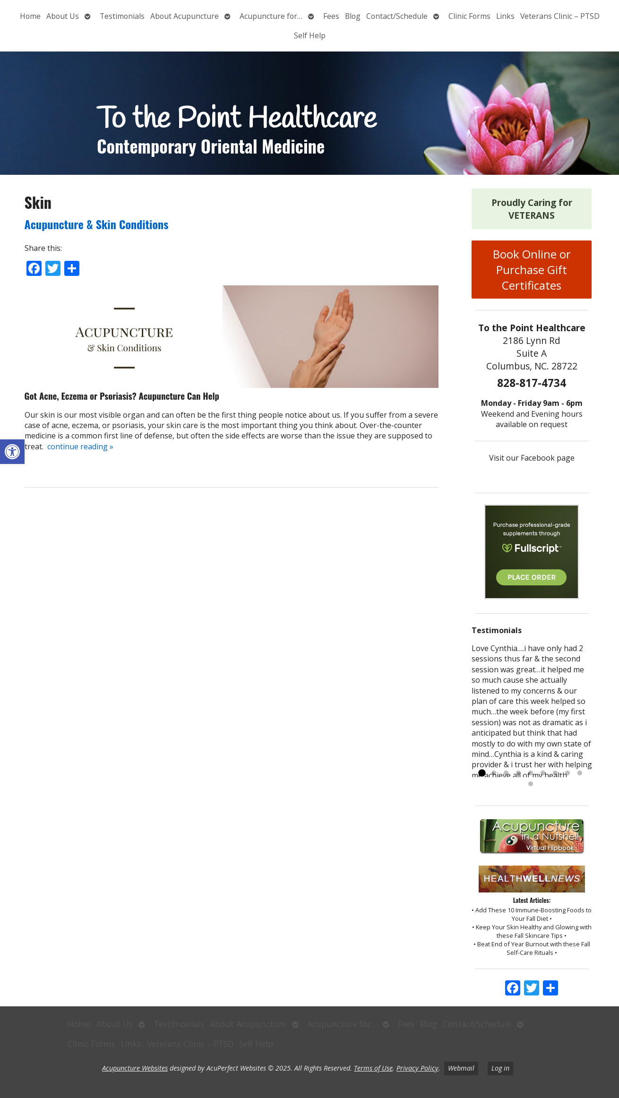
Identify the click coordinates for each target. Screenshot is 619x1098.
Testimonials (122, 16)
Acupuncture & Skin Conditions (97, 223)
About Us (62, 16)
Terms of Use (373, 1068)
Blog (353, 16)
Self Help (310, 35)
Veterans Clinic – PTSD (560, 16)
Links (505, 16)
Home (30, 16)
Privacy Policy (417, 1068)
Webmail (461, 1068)
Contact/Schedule (397, 16)
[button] (12, 451)
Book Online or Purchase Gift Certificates (532, 269)
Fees (331, 16)
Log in (500, 1068)
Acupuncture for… (271, 16)
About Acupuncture (184, 16)
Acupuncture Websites (135, 1068)
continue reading (80, 446)
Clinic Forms (469, 16)
